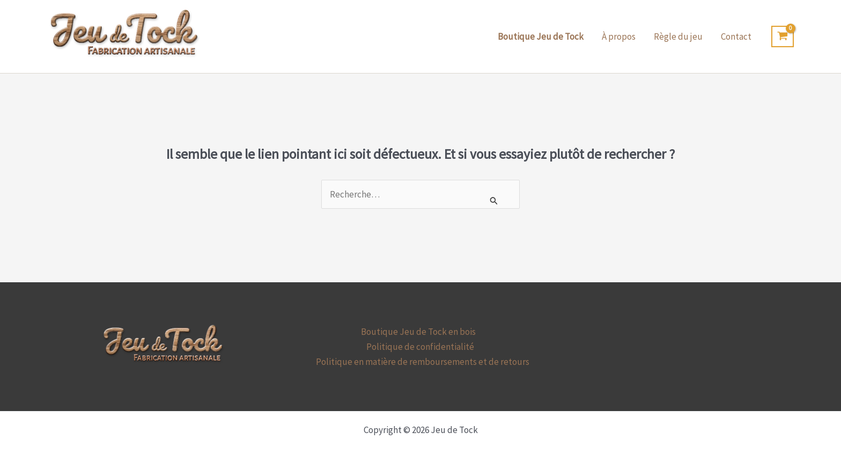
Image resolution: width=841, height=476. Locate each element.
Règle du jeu (678, 36)
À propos (619, 36)
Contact (736, 36)
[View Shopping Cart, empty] (782, 36)
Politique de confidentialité (420, 347)
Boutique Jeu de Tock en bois (418, 332)
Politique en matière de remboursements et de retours (422, 362)
